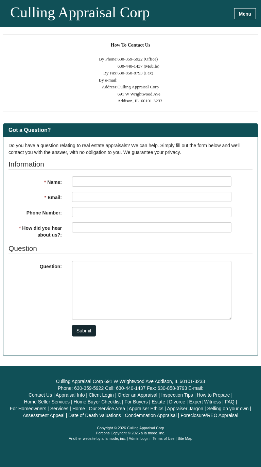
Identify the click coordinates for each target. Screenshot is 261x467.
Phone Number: (44, 212)
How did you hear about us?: (40, 231)
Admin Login (139, 438)
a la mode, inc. (114, 438)
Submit (83, 330)
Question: (51, 266)
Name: (53, 182)
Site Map (184, 438)
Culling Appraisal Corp (80, 13)
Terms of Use (164, 438)
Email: (53, 197)
